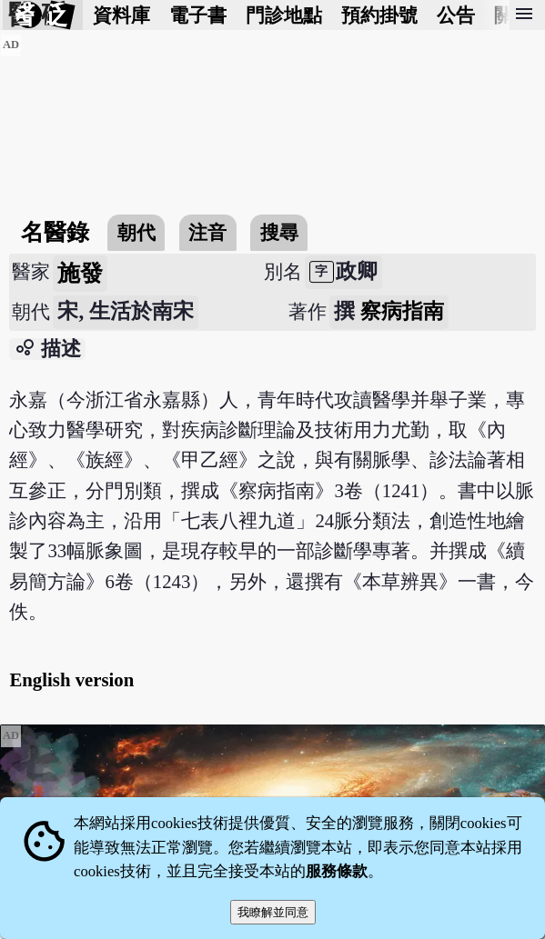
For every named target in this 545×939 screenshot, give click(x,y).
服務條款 (337, 871)
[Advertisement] (272, 161)
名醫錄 (55, 232)
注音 (207, 232)
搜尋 (279, 232)
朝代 (136, 232)
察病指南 (402, 311)
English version (71, 679)
